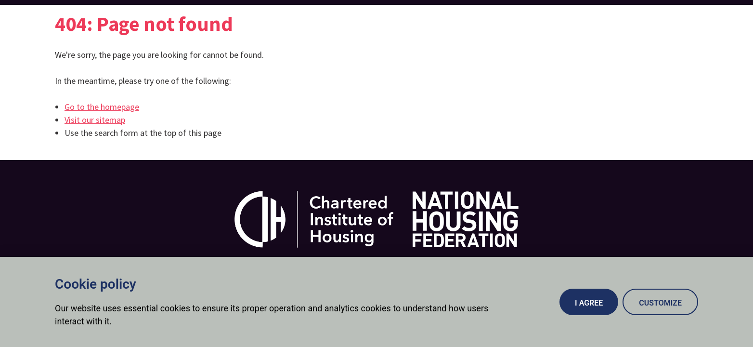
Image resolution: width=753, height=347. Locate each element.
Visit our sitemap (95, 119)
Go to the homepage (102, 106)
